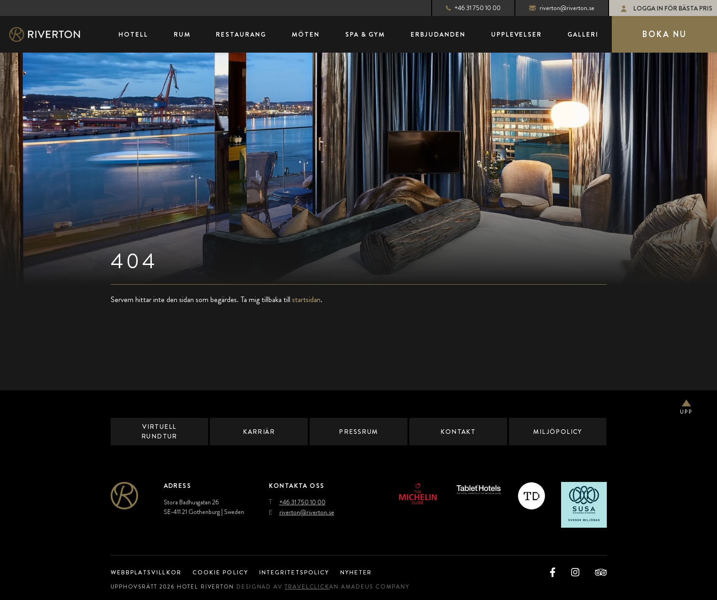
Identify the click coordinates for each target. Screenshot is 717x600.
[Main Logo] (52, 34)
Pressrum (359, 431)
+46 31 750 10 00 (465, 7)
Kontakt (458, 431)
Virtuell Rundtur (159, 431)
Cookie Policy (227, 572)
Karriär (258, 431)
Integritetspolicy (306, 572)
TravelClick (315, 587)
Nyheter (373, 572)
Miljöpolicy (558, 431)
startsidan (306, 299)
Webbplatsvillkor (149, 572)
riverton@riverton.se (554, 7)
